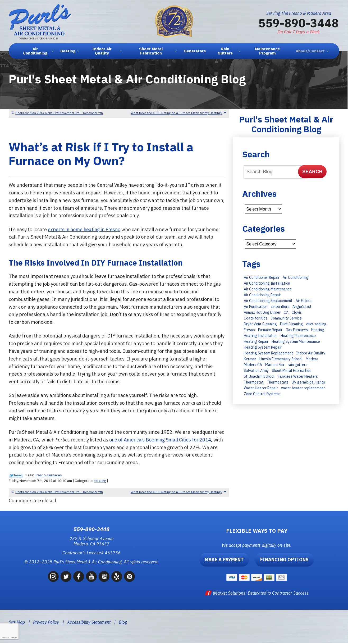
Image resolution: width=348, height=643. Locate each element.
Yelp (116, 576)
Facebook (78, 576)
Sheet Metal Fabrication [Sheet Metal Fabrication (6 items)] (291, 370)
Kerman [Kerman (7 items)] (250, 359)
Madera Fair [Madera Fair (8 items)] (275, 364)
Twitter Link (16, 475)
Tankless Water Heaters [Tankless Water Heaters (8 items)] (298, 376)
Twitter (66, 576)
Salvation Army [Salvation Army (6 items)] (256, 370)
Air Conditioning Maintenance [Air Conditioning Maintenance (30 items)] (268, 289)
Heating (100, 480)
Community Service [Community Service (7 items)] (286, 318)
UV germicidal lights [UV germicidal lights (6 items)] (308, 382)
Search (312, 171)
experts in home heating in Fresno (85, 229)
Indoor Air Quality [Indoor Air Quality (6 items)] (310, 353)
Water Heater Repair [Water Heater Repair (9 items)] (261, 388)
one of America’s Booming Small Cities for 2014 (160, 440)
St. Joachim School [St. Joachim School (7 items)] (259, 376)
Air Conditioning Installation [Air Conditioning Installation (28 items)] (267, 283)
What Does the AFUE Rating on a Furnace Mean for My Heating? (176, 113)
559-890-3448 (298, 22)
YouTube (91, 576)
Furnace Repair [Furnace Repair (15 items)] (270, 329)
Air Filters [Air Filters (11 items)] (304, 300)
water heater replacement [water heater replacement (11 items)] (303, 388)
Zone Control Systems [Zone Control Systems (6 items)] (262, 393)
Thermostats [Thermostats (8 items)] (278, 382)
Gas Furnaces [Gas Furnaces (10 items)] (297, 329)
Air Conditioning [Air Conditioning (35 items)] (296, 277)
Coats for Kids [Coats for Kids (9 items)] (255, 318)
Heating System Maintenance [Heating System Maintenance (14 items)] (296, 341)
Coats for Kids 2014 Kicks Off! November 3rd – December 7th (59, 113)
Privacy (5, 637)
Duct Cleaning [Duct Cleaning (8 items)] (291, 324)
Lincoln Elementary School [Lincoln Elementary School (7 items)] (281, 359)
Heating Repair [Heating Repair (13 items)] (256, 341)
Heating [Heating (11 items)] (317, 329)
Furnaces (54, 475)
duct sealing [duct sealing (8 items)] (316, 324)
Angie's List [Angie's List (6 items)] (302, 306)
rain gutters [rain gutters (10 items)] (297, 364)
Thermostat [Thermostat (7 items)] (254, 382)
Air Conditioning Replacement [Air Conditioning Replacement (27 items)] (268, 300)
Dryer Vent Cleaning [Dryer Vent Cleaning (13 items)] (260, 324)
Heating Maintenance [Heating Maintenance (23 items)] (298, 335)
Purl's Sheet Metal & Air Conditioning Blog (286, 124)
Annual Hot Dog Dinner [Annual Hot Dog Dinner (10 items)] (262, 312)
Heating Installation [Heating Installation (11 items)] (260, 335)
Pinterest (129, 576)
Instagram (53, 576)
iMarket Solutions (229, 593)
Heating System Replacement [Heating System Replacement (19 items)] (268, 353)
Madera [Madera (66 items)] (312, 359)
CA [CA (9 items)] (286, 312)
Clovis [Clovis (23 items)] (297, 312)
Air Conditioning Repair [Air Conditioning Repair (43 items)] (262, 295)
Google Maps (104, 576)
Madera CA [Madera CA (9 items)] (253, 364)
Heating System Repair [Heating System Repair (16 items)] (263, 347)
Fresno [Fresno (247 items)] (249, 329)
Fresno (40, 475)
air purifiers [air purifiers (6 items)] (280, 306)
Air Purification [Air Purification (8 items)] (256, 306)
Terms (14, 637)
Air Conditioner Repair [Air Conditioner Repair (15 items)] (262, 277)
